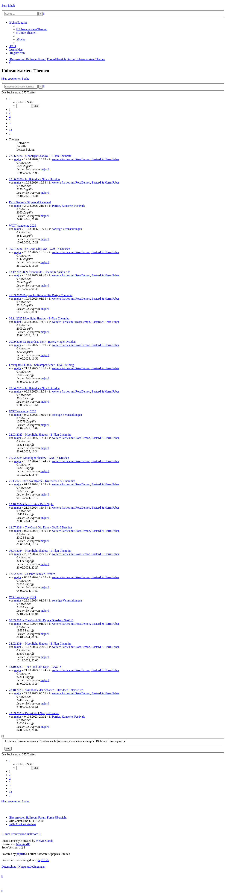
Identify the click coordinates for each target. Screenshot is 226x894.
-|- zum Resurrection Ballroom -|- (21, 834)
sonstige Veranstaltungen (67, 229)
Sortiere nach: (67, 741)
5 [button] (9, 123)
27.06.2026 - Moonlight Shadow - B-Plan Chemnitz (40, 155)
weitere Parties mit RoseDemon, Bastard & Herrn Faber (85, 159)
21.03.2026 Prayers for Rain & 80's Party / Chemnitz (40, 295)
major (17, 159)
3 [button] (9, 116)
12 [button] (10, 129)
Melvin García (44, 840)
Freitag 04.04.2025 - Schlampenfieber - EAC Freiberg (41, 364)
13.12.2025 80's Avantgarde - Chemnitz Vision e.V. (39, 272)
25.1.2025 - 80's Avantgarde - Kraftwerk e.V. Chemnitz (42, 481)
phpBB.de (43, 860)
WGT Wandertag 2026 (22, 225)
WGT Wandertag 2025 (22, 411)
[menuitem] (31, 29)
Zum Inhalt (8, 5)
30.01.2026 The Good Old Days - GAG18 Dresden (39, 248)
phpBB (20, 853)
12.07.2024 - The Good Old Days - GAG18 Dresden (40, 527)
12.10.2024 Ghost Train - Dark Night (31, 504)
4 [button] (9, 119)
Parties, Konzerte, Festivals (68, 205)
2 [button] (9, 112)
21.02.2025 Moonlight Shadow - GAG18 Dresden (39, 457)
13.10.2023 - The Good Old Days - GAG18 (35, 666)
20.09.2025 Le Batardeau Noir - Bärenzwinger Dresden (42, 341)
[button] (9, 98)
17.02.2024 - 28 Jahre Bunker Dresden (32, 573)
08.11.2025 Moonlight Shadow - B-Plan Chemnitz (39, 318)
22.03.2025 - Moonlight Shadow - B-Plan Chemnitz (40, 434)
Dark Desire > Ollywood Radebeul (30, 202)
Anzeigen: (21, 741)
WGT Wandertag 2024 (22, 597)
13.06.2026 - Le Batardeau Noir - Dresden (34, 179)
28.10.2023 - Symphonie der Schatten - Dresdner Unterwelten (46, 690)
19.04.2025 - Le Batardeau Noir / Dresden (34, 388)
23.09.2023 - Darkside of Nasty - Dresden (34, 713)
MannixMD (23, 844)
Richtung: (111, 741)
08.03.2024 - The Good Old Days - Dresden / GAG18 (41, 620)
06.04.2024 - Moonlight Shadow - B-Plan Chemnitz (40, 550)
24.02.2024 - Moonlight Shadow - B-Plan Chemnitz (40, 643)
